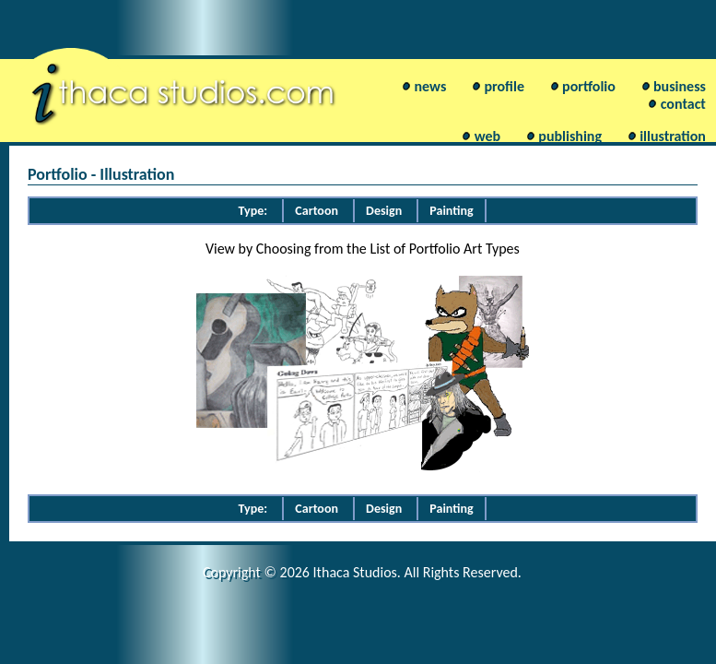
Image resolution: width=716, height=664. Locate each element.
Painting (451, 211)
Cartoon (316, 211)
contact (683, 104)
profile (504, 86)
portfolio (589, 86)
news (431, 86)
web (487, 136)
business (679, 86)
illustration (673, 136)
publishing (570, 136)
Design (384, 211)
